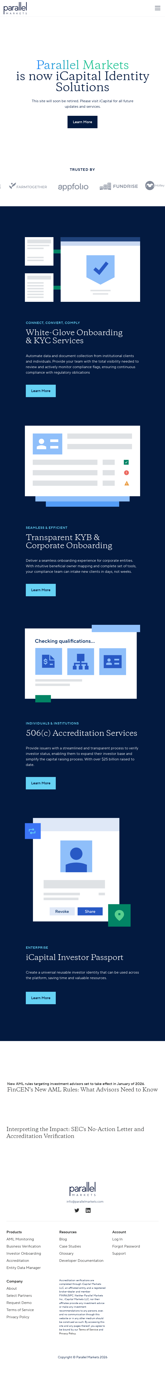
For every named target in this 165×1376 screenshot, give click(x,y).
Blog (63, 1239)
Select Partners (19, 1295)
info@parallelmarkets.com (85, 1202)
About (11, 1288)
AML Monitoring (20, 1239)
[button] (156, 8)
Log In (117, 1239)
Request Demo (19, 1302)
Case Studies (70, 1246)
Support (119, 1253)
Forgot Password (126, 1246)
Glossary (66, 1253)
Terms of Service (20, 1310)
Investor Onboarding (23, 1253)
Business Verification (23, 1246)
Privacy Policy (17, 1317)
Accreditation (17, 1260)
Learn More (40, 391)
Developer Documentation (81, 1260)
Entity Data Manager (23, 1267)
